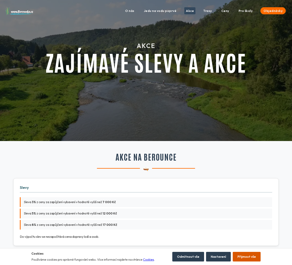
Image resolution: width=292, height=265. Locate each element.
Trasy (207, 11)
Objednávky (273, 11)
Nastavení (218, 257)
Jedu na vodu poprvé (160, 11)
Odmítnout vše (188, 257)
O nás (129, 11)
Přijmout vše (246, 257)
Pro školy (246, 11)
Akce (190, 11)
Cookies (148, 259)
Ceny (225, 11)
